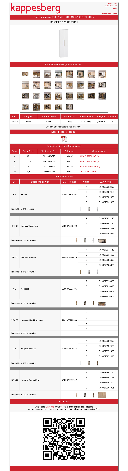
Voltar (115, 8)
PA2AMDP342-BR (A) (90, 166)
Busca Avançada (111, 6)
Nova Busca (112, 3)
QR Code (50, 407)
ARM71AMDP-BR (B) (90, 161)
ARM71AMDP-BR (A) (90, 156)
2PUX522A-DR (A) (88, 172)
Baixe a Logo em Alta (109, 13)
